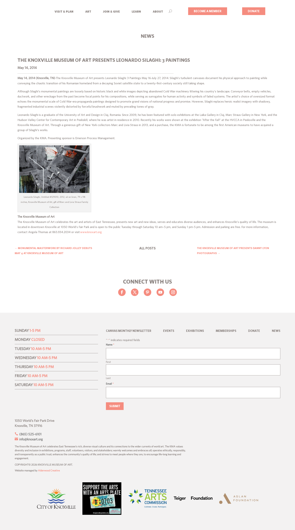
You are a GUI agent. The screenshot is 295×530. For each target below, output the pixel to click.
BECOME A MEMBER (207, 11)
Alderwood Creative (49, 470)
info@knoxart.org (30, 439)
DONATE (254, 11)
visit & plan (64, 11)
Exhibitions (195, 330)
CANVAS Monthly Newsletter (128, 330)
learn (136, 11)
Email (110, 383)
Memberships (226, 330)
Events (168, 330)
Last (108, 378)
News (276, 330)
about (158, 11)
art (88, 11)
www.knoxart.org (91, 232)
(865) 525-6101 (29, 434)
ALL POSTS (147, 248)
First (108, 361)
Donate (254, 330)
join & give (111, 11)
